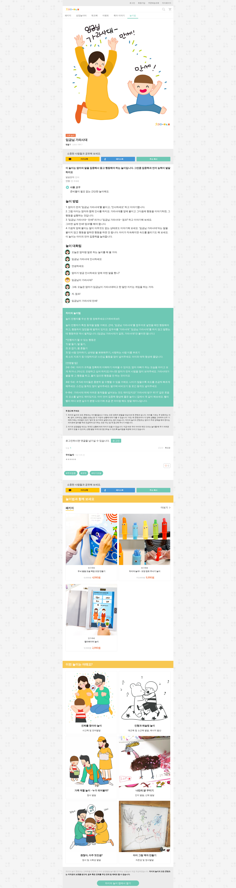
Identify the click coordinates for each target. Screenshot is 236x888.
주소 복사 (153, 159)
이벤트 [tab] (105, 15)
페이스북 (113, 159)
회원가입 (141, 3)
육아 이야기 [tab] (119, 15)
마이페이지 (166, 3)
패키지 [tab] (68, 15)
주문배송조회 (153, 3)
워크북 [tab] (94, 15)
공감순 (160, 447)
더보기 (165, 507)
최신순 (167, 447)
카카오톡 (78, 159)
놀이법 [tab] (133, 15)
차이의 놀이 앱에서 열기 (118, 883)
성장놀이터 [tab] (81, 15)
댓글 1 (68, 144)
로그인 (132, 3)
